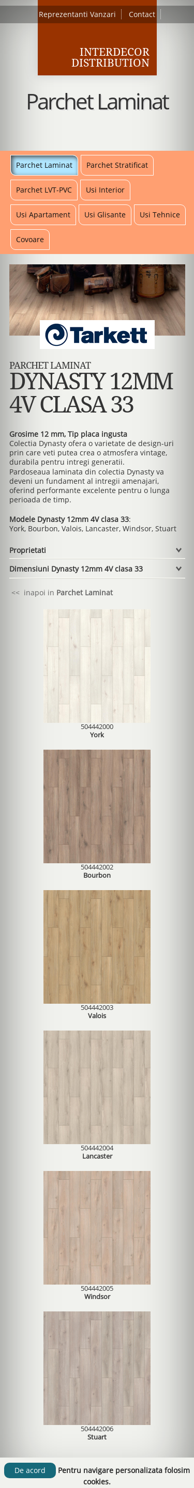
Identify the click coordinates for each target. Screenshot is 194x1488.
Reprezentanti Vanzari (77, 14)
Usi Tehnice (160, 214)
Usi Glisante (105, 214)
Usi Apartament (43, 214)
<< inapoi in (61, 592)
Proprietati (27, 550)
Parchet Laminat (44, 165)
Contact (142, 14)
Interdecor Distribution (110, 57)
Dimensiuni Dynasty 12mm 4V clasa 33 (76, 569)
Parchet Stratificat (117, 165)
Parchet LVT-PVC (44, 190)
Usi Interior (105, 190)
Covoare (30, 239)
